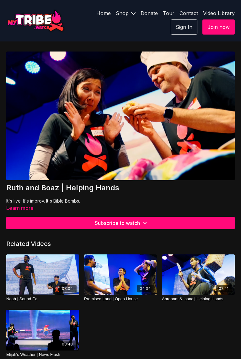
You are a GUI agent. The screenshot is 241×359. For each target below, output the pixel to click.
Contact (188, 13)
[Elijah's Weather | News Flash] (42, 354)
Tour (168, 13)
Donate (149, 13)
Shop (126, 13)
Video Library (219, 13)
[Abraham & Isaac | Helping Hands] (198, 299)
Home (103, 13)
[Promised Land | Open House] (120, 299)
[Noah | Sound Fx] (42, 299)
